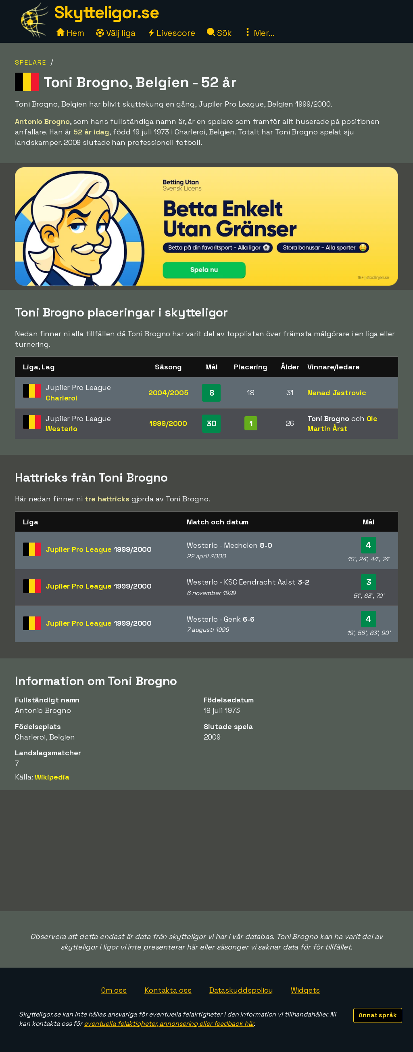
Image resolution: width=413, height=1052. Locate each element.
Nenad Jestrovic (336, 392)
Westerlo (61, 428)
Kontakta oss (168, 990)
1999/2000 (168, 423)
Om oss (114, 990)
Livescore (171, 32)
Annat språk (378, 1015)
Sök (219, 32)
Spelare (30, 62)
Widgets (305, 990)
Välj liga (116, 32)
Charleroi (61, 397)
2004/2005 (168, 392)
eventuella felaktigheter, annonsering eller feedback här (169, 1023)
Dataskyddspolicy (241, 990)
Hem (70, 32)
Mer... (259, 32)
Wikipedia (52, 777)
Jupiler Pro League (99, 549)
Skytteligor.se (106, 12)
